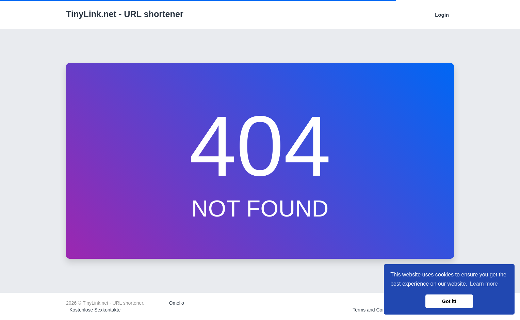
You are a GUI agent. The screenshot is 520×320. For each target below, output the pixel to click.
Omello (176, 303)
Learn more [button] (484, 284)
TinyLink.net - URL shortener (124, 14)
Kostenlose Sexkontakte (94, 310)
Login (442, 15)
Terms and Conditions (376, 310)
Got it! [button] (449, 301)
